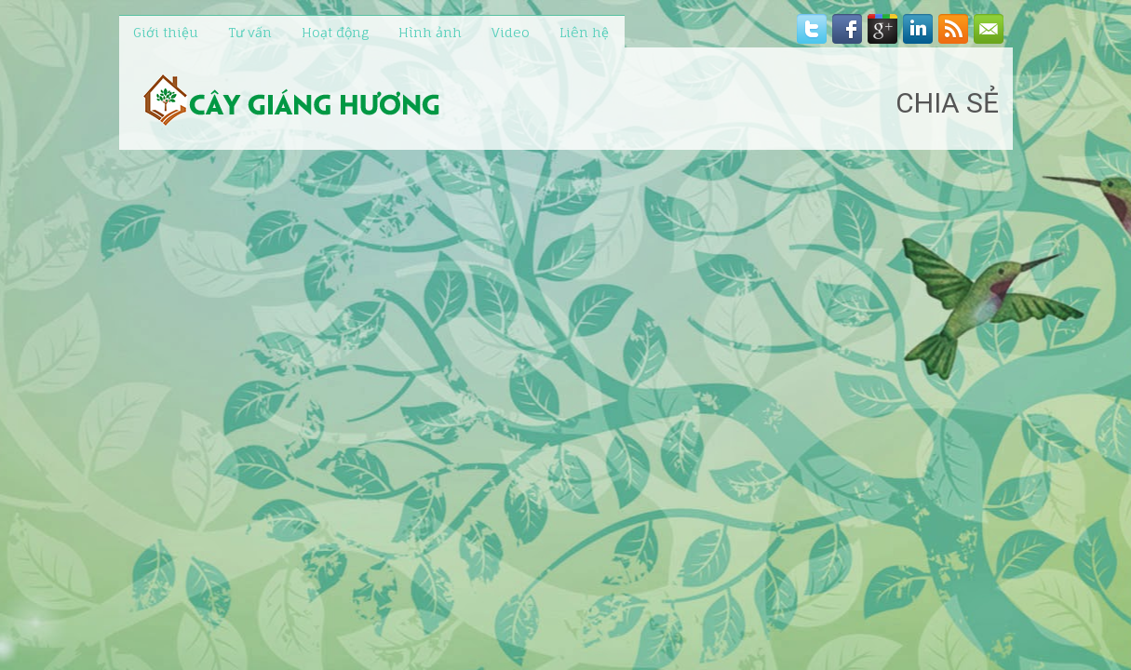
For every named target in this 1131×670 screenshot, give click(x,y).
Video (510, 32)
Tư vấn (250, 32)
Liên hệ (584, 32)
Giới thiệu (165, 32)
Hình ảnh (430, 32)
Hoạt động (335, 32)
